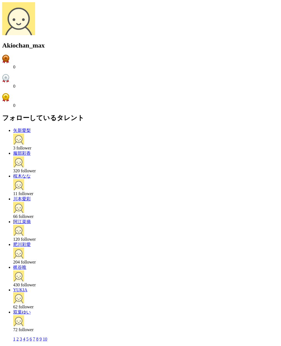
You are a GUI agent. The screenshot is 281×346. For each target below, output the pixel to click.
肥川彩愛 (22, 244)
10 (45, 339)
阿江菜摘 (22, 221)
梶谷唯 (19, 267)
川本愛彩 (22, 198)
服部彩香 (22, 153)
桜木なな (22, 176)
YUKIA (20, 289)
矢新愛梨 (22, 130)
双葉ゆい (22, 312)
